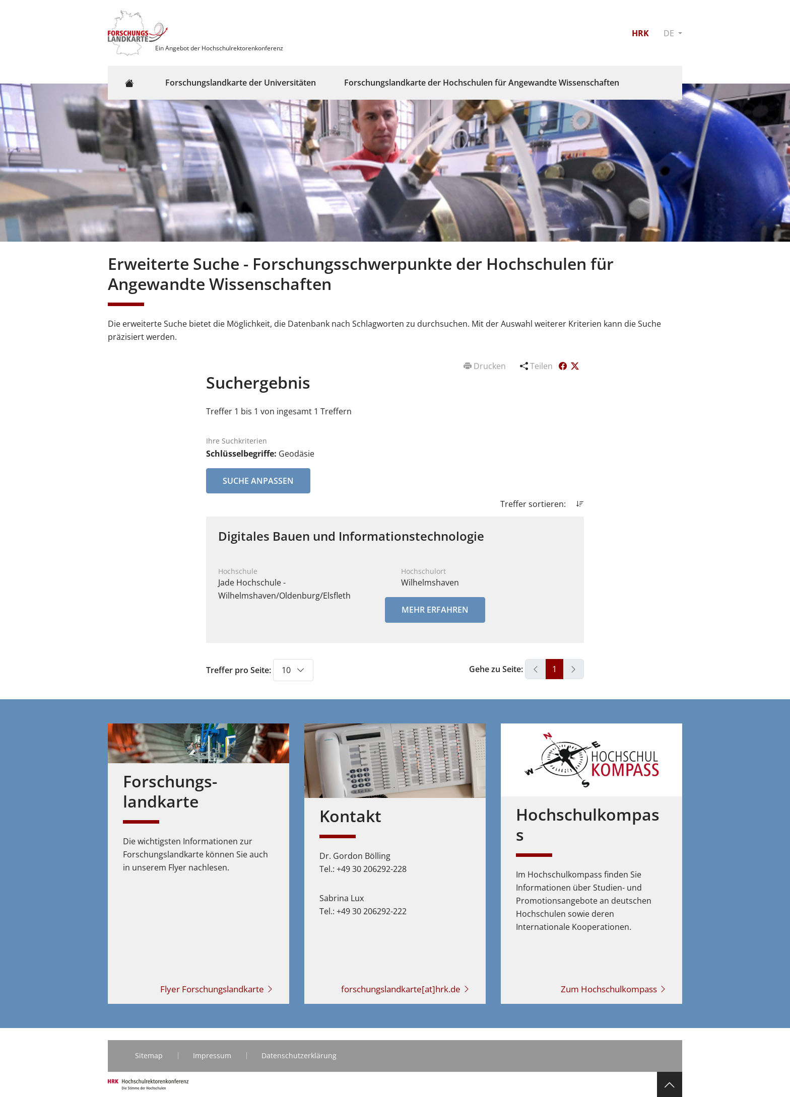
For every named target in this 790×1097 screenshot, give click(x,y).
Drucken (486, 366)
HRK (640, 33)
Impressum (212, 1055)
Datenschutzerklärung (299, 1055)
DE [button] (670, 33)
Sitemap (149, 1055)
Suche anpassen (258, 480)
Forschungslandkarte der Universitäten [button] (240, 82)
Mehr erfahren (435, 609)
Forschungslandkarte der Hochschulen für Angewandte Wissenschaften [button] (481, 82)
